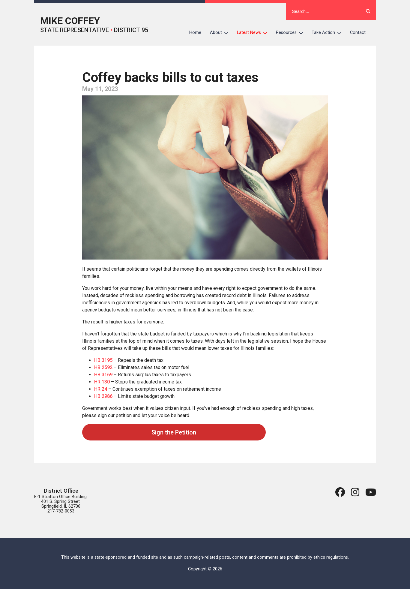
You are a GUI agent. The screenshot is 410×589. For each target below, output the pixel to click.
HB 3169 (103, 374)
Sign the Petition (173, 432)
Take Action (329, 33)
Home (195, 32)
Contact (358, 32)
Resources (291, 33)
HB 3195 (103, 360)
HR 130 (102, 382)
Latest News (254, 33)
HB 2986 (103, 396)
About (221, 33)
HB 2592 (103, 367)
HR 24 (100, 389)
